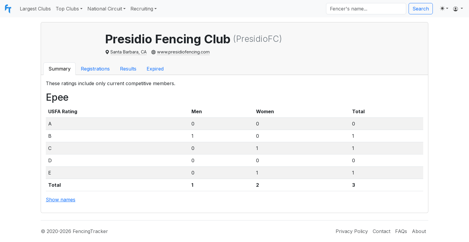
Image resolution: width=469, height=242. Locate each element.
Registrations (95, 69)
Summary (59, 69)
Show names (60, 200)
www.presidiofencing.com (183, 51)
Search (420, 9)
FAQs (401, 231)
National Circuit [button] (104, 9)
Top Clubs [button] (67, 9)
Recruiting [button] (141, 9)
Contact (381, 231)
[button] (458, 8)
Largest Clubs (35, 9)
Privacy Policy (352, 231)
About (419, 231)
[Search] (366, 8)
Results (128, 69)
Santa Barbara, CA (128, 51)
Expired (155, 69)
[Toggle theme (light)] (444, 8)
